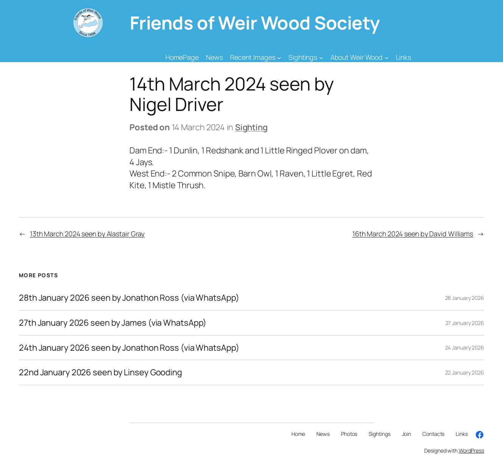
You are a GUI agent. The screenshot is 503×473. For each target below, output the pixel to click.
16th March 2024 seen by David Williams (412, 233)
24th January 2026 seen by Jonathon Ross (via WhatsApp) (129, 348)
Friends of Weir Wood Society (255, 22)
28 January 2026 (464, 297)
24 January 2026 (464, 347)
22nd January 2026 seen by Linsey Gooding (100, 372)
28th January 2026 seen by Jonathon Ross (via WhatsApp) (129, 298)
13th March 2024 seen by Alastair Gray (87, 233)
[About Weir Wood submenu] (387, 57)
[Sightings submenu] (321, 57)
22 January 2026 (464, 372)
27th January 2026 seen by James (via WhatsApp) (112, 323)
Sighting (251, 127)
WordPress (471, 450)
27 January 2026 (464, 322)
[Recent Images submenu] (279, 57)
